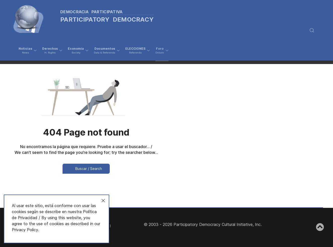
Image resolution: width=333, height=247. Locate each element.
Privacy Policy (25, 229)
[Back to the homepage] (88, 16)
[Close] (103, 200)
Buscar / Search (86, 168)
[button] (28, 50)
